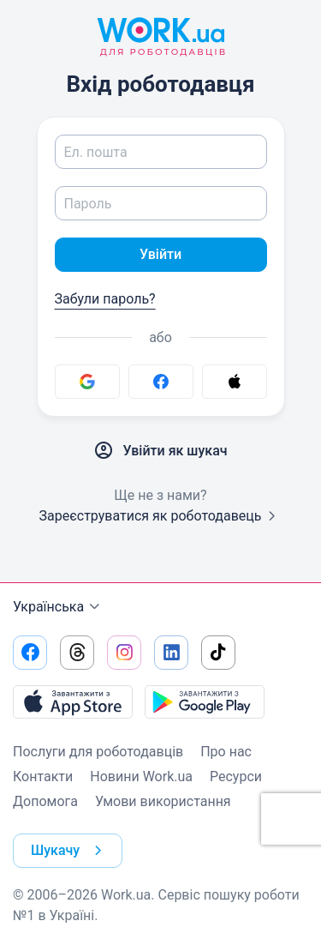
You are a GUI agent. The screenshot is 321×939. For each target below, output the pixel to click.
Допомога (45, 801)
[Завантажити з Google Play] (205, 701)
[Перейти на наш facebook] (30, 652)
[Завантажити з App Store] (73, 701)
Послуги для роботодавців (98, 751)
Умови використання (163, 801)
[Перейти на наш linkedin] (171, 652)
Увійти (160, 254)
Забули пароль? (105, 299)
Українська (58, 607)
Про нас (226, 751)
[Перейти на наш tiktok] (218, 652)
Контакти (43, 776)
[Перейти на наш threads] (77, 652)
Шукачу (70, 850)
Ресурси (236, 776)
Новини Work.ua (141, 776)
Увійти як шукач (160, 451)
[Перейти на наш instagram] (124, 652)
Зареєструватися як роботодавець (160, 516)
